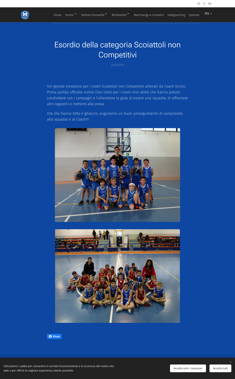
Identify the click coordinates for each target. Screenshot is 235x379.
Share (54, 336)
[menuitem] (59, 14)
